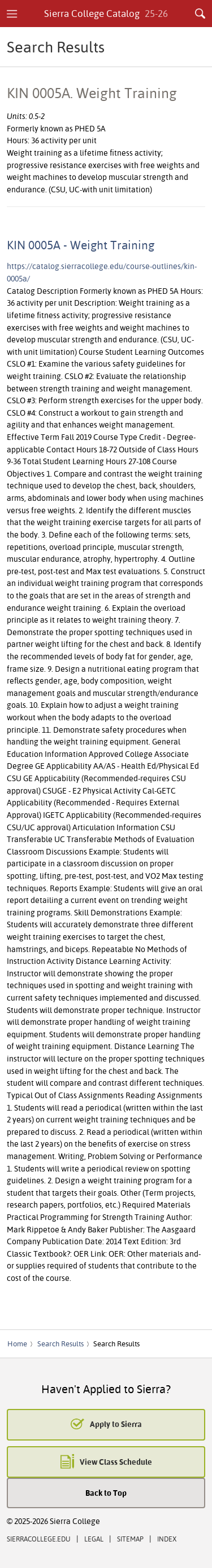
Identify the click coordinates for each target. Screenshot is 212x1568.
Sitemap (130, 1539)
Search (200, 13)
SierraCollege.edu (39, 1539)
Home (17, 1343)
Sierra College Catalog (106, 13)
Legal (93, 1539)
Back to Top (106, 1492)
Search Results (60, 1343)
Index (166, 1539)
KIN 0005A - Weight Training (80, 244)
